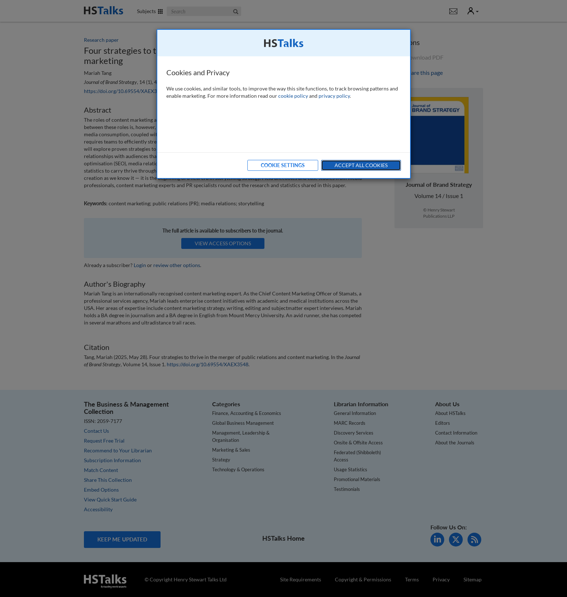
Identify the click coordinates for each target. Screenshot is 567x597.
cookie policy (293, 96)
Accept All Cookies (361, 165)
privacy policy (334, 96)
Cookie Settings (283, 165)
